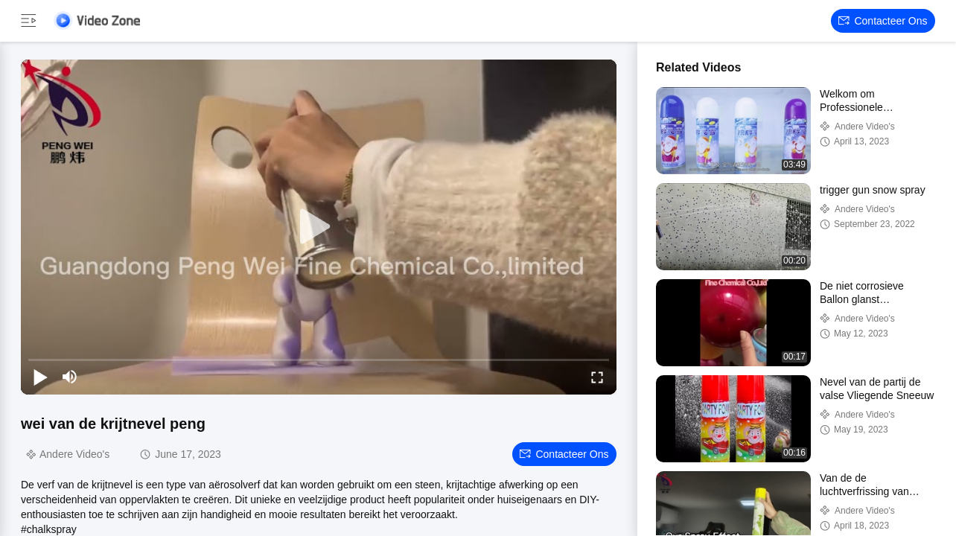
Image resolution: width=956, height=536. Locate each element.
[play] (318, 227)
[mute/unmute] (70, 377)
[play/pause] (40, 377)
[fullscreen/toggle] (597, 377)
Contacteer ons (882, 21)
